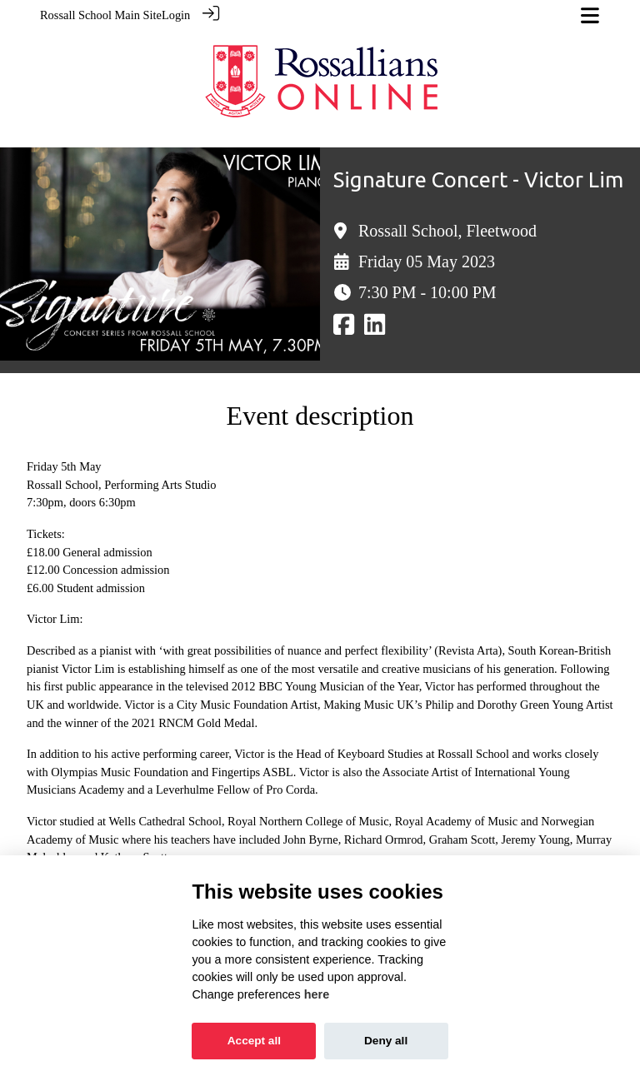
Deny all (386, 1040)
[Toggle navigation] (590, 15)
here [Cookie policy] (316, 994)
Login (176, 15)
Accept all (254, 1040)
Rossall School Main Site (101, 15)
